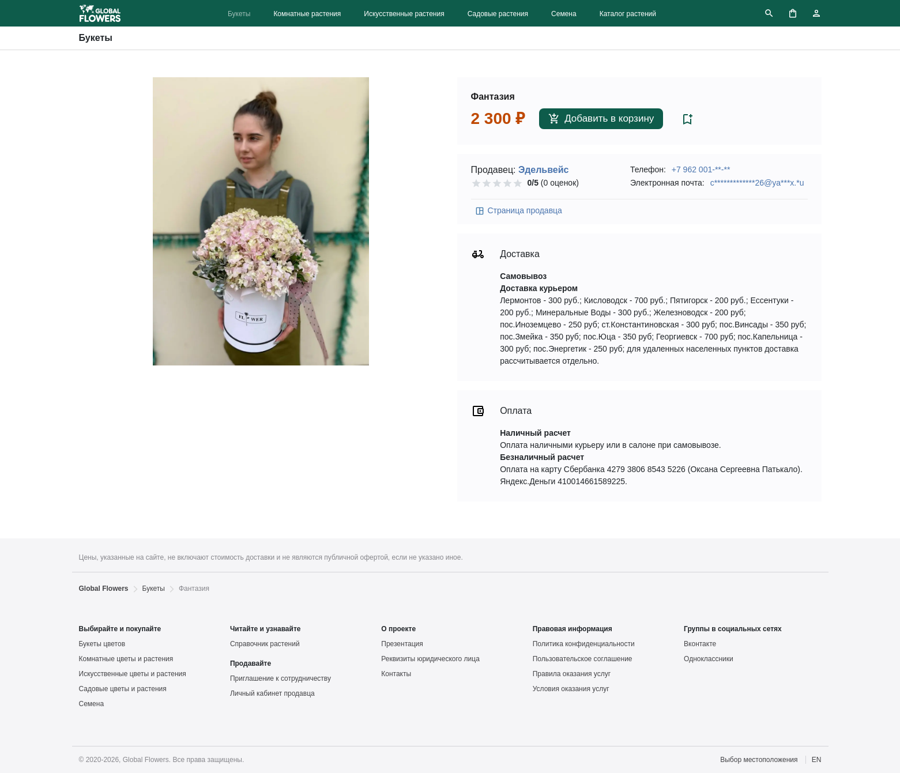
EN (817, 760)
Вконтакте (700, 644)
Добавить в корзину (601, 119)
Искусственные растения (404, 14)
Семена (564, 14)
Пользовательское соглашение (582, 659)
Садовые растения (498, 14)
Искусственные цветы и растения (132, 674)
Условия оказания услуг (571, 689)
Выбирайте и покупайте (120, 629)
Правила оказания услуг (572, 674)
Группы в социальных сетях (733, 629)
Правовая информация (572, 629)
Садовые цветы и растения (123, 689)
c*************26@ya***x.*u (757, 182)
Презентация (402, 644)
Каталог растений (628, 14)
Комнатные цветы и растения (126, 659)
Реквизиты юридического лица (430, 659)
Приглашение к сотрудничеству (280, 678)
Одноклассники (708, 659)
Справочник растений (265, 644)
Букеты (239, 14)
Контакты (396, 674)
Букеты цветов (102, 644)
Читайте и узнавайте (265, 629)
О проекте (398, 629)
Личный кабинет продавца (272, 693)
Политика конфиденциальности (584, 644)
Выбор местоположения (758, 760)
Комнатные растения (307, 14)
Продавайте (250, 663)
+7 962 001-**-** (701, 169)
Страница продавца (518, 211)
